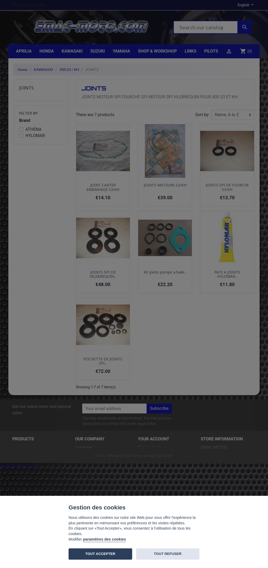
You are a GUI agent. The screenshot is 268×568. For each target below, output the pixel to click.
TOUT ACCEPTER (100, 554)
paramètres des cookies (104, 539)
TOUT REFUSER (167, 554)
